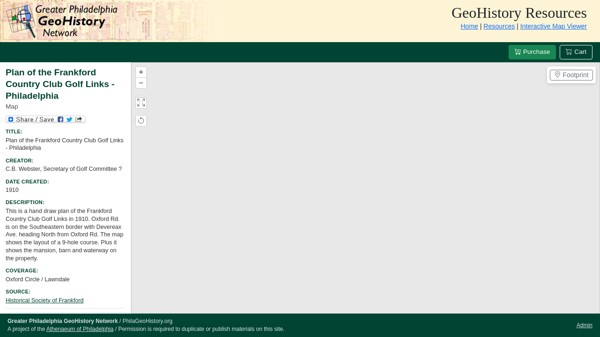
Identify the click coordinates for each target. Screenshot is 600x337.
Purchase (532, 51)
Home (469, 26)
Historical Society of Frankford (44, 300)
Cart (576, 51)
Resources (499, 26)
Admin (584, 325)
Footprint (571, 75)
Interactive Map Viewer (553, 26)
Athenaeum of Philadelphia (79, 329)
